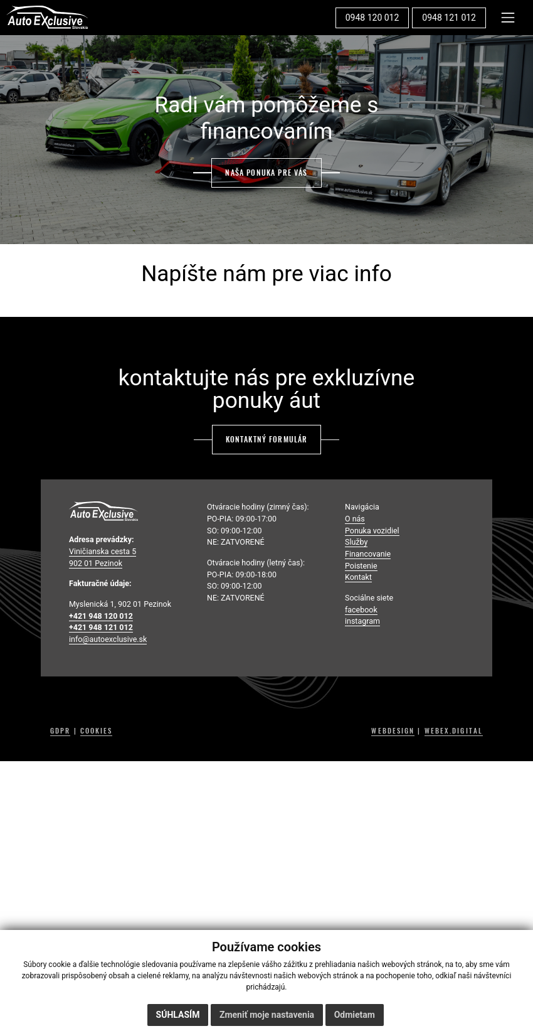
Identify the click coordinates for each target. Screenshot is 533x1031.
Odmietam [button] (354, 1015)
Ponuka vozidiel (372, 530)
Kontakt (358, 577)
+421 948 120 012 (101, 616)
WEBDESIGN (392, 731)
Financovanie (368, 553)
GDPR (60, 731)
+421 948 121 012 (101, 627)
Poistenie (361, 565)
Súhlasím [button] (178, 1015)
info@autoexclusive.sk (108, 639)
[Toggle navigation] (508, 17)
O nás (355, 518)
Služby (356, 542)
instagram (362, 621)
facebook (361, 609)
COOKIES (96, 731)
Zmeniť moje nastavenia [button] (266, 1015)
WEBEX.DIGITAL (454, 731)
